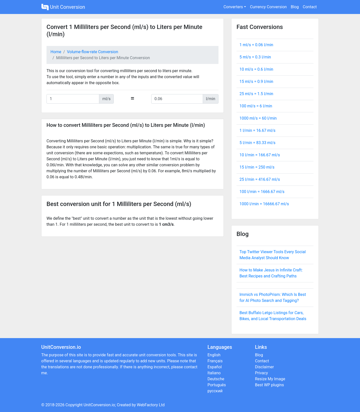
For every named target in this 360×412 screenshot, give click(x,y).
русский (215, 391)
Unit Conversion (63, 7)
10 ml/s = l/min (256, 69)
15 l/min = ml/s (257, 167)
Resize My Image (270, 379)
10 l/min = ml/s (260, 155)
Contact (310, 6)
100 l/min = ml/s (262, 191)
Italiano (214, 373)
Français (215, 361)
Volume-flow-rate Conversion (92, 51)
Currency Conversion (268, 6)
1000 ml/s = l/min (258, 118)
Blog (295, 6)
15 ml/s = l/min (256, 81)
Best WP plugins (269, 385)
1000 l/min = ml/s (264, 204)
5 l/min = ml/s (258, 142)
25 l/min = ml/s (260, 179)
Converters (233, 6)
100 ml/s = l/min (256, 106)
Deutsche (216, 379)
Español (215, 367)
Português (217, 385)
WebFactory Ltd (150, 405)
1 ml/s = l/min (256, 44)
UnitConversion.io (99, 405)
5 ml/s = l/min (255, 57)
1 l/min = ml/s (258, 130)
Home (55, 51)
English (214, 355)
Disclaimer (264, 367)
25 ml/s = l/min (256, 93)
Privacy (261, 373)
